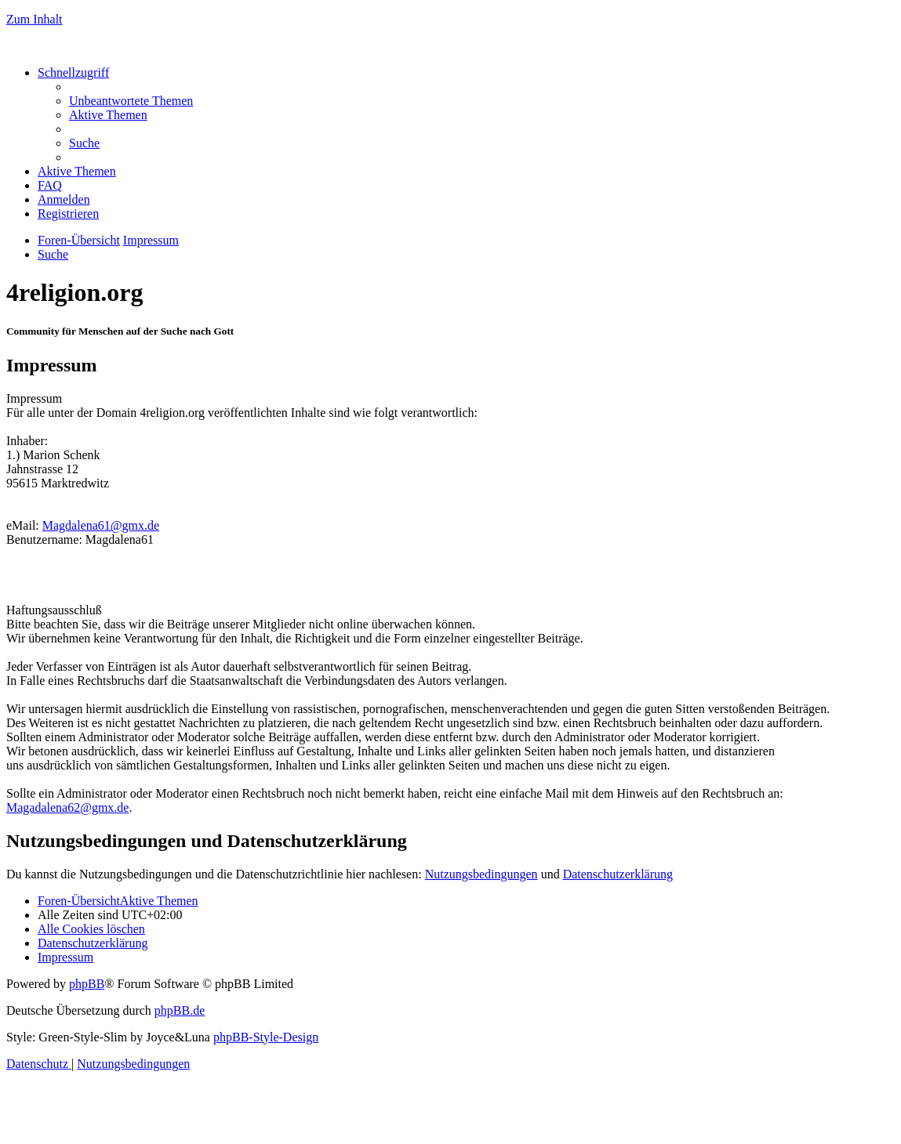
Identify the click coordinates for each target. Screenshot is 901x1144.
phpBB (86, 983)
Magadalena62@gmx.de (67, 807)
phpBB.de (179, 1010)
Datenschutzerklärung (618, 874)
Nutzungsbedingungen (481, 874)
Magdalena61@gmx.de (100, 525)
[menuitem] (131, 100)
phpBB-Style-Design (265, 1037)
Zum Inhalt (34, 19)
